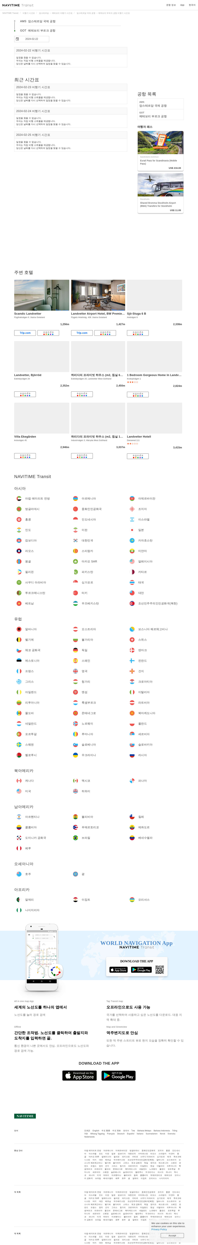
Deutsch (121, 1134)
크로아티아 (133, 1166)
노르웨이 (153, 1169)
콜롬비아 (144, 1175)
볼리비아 (127, 1175)
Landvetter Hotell (139, 436)
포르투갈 (172, 1169)
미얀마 (172, 1154)
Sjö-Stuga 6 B (136, 313)
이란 (107, 1154)
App (182, 5)
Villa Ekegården (25, 436)
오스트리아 (171, 1160)
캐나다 (169, 1172)
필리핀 (117, 1157)
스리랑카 (162, 1154)
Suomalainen (152, 1134)
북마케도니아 (131, 1169)
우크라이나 (150, 1172)
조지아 (161, 1150)
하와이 (106, 1175)
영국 (101, 1166)
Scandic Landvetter (27, 313)
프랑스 (94, 1166)
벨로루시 (139, 1172)
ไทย (133, 1131)
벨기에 (108, 1163)
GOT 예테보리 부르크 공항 (38, 30)
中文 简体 (116, 1131)
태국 (169, 1157)
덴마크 (153, 1163)
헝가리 (123, 1166)
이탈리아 (160, 1166)
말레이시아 (106, 1157)
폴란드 (162, 1169)
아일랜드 (144, 1166)
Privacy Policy (159, 1229)
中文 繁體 (106, 1131)
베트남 (108, 1160)
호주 (124, 1178)
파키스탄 (126, 1157)
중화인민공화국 (148, 1150)
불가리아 (117, 1163)
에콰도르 (168, 1175)
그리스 (114, 1166)
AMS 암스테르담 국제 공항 (38, 21)
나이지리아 (164, 1178)
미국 (99, 1175)
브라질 (98, 1178)
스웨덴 (106, 1172)
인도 (101, 1154)
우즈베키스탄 (119, 1160)
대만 (101, 1160)
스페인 (174, 1163)
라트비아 (98, 1169)
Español (130, 1134)
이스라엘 (93, 1154)
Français (111, 1134)
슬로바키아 (128, 1172)
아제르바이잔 (121, 1150)
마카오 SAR (94, 1157)
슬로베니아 (116, 1172)
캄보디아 (122, 1154)
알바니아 (160, 1160)
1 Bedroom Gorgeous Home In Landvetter (156, 375)
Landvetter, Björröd (27, 375)
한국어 (126, 1131)
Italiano (140, 1134)
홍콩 (168, 1150)
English (96, 1131)
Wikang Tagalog (97, 1134)
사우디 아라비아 (147, 1157)
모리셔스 (153, 1178)
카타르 (135, 1157)
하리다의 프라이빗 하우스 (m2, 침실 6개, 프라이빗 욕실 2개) (110, 375)
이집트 (144, 1178)
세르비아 (96, 1172)
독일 (146, 1163)
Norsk (162, 1134)
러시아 (161, 1172)
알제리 (135, 1178)
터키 (95, 1160)
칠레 (136, 1175)
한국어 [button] (192, 5)
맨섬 (152, 1166)
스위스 (126, 1163)
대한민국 (132, 1154)
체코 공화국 (136, 1163)
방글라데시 (134, 1150)
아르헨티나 (116, 1175)
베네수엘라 (108, 1178)
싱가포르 (161, 1157)
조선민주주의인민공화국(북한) (141, 1160)
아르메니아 (108, 1150)
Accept (172, 1235)
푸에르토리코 (156, 1175)
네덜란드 (143, 1169)
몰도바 (108, 1169)
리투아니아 (172, 1166)
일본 (113, 1154)
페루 (117, 1178)
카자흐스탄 (143, 1154)
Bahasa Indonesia (162, 1131)
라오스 (153, 1154)
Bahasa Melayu (144, 1131)
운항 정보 (171, 5)
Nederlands (89, 1137)
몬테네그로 (118, 1169)
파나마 (92, 1175)
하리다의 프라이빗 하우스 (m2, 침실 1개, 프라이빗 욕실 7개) (110, 436)
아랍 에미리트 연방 (92, 1150)
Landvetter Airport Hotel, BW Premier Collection (104, 313)
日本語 (87, 1131)
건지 (107, 1166)
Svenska (171, 1134)
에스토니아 (163, 1163)
